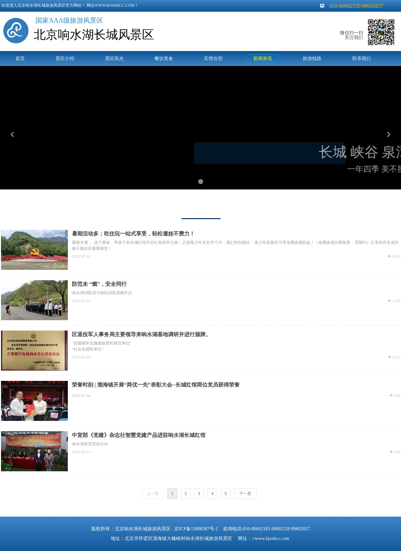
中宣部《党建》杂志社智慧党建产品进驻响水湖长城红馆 (139, 435)
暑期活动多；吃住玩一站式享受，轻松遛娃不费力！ (133, 233)
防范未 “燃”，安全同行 (99, 284)
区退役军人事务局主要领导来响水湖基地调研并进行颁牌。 (141, 334)
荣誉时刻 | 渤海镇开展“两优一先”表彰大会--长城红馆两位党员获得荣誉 (156, 385)
